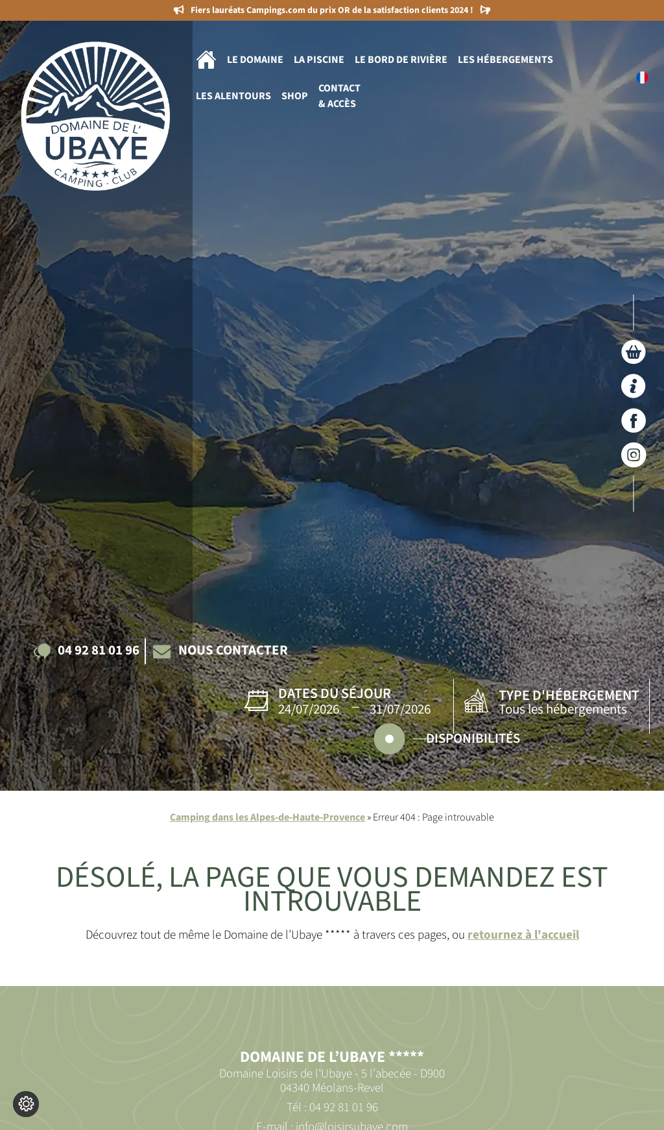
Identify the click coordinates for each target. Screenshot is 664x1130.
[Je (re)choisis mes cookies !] (26, 1104)
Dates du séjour (334, 693)
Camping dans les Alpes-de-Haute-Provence (267, 817)
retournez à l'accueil (523, 935)
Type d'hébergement (569, 695)
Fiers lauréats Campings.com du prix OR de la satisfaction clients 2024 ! (332, 10)
